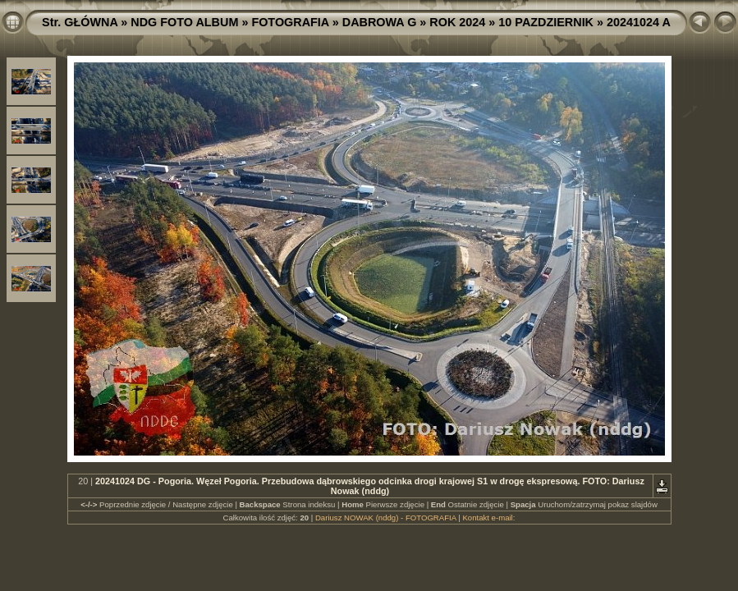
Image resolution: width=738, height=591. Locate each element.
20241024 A (639, 22)
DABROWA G (379, 22)
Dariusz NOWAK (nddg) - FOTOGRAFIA (385, 517)
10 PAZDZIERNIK (546, 22)
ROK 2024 (457, 22)
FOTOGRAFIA (289, 22)
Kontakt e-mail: (488, 517)
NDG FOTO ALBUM (184, 22)
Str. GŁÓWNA (79, 22)
